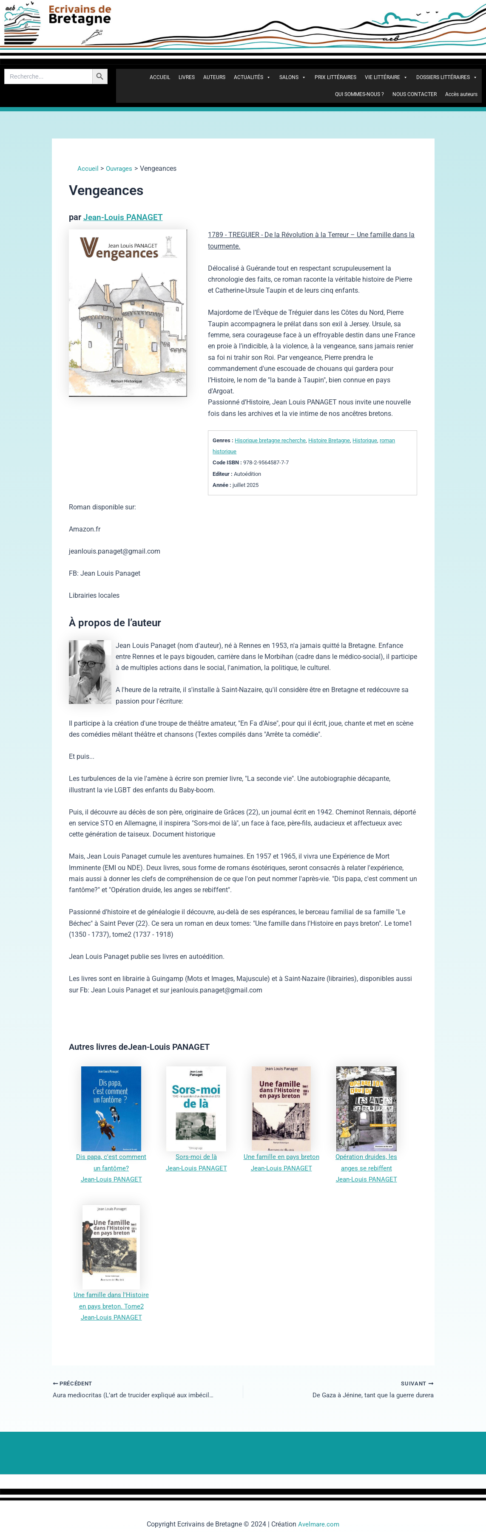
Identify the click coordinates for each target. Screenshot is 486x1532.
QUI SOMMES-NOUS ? (359, 94)
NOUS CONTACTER (414, 94)
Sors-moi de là (196, 1156)
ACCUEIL (160, 77)
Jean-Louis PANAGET (124, 217)
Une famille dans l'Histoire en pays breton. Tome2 (111, 1305)
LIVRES (187, 77)
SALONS (292, 77)
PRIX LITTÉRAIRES (335, 77)
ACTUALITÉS (252, 77)
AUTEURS (214, 77)
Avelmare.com (318, 1524)
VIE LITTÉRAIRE (386, 77)
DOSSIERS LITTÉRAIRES (446, 77)
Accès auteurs (461, 94)
